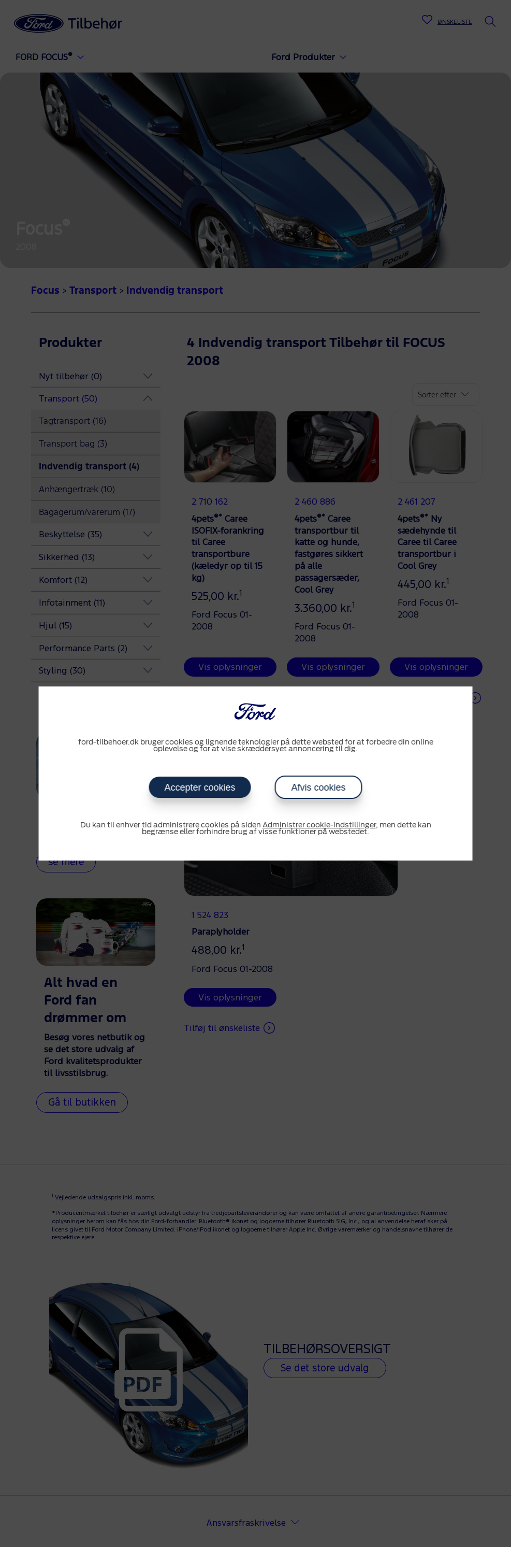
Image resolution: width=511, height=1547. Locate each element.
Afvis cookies (318, 787)
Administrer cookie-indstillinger (319, 825)
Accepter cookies (199, 787)
